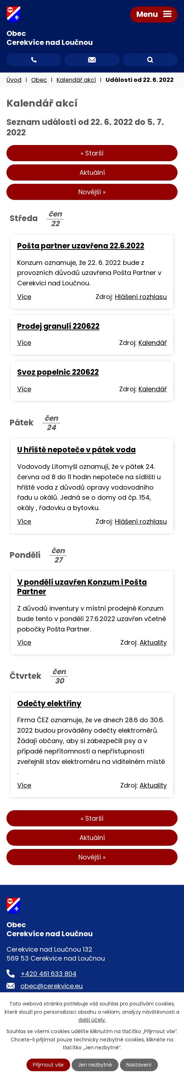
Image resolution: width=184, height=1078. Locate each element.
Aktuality (153, 642)
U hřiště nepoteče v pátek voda (76, 449)
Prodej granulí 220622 (58, 326)
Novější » (92, 191)
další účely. (92, 1019)
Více (24, 296)
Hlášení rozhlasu (141, 296)
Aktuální (92, 172)
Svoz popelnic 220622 (58, 372)
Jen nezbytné (95, 1064)
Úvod (13, 80)
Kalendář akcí (76, 80)
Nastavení (138, 1064)
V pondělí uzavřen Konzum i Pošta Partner (82, 587)
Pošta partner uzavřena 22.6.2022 (80, 246)
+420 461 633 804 (48, 973)
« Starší (92, 153)
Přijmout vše (48, 1064)
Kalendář (153, 342)
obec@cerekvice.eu (51, 985)
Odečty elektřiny (49, 703)
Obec (39, 80)
